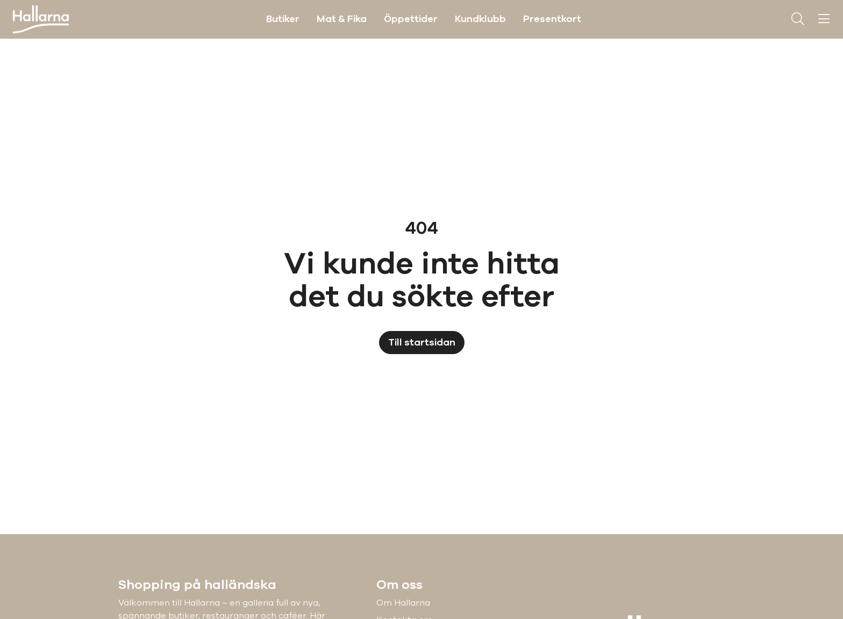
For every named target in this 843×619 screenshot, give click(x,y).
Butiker (282, 18)
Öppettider (411, 18)
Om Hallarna (403, 603)
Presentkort (552, 18)
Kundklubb (480, 18)
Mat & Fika (342, 18)
